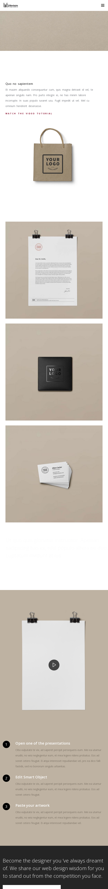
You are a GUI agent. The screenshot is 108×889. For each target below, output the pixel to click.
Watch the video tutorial (29, 113)
